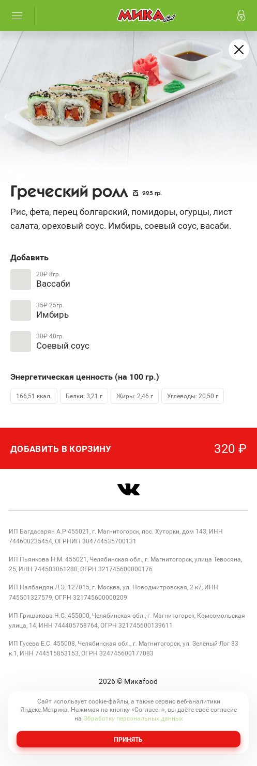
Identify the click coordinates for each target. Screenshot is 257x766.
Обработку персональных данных (133, 718)
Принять (128, 739)
